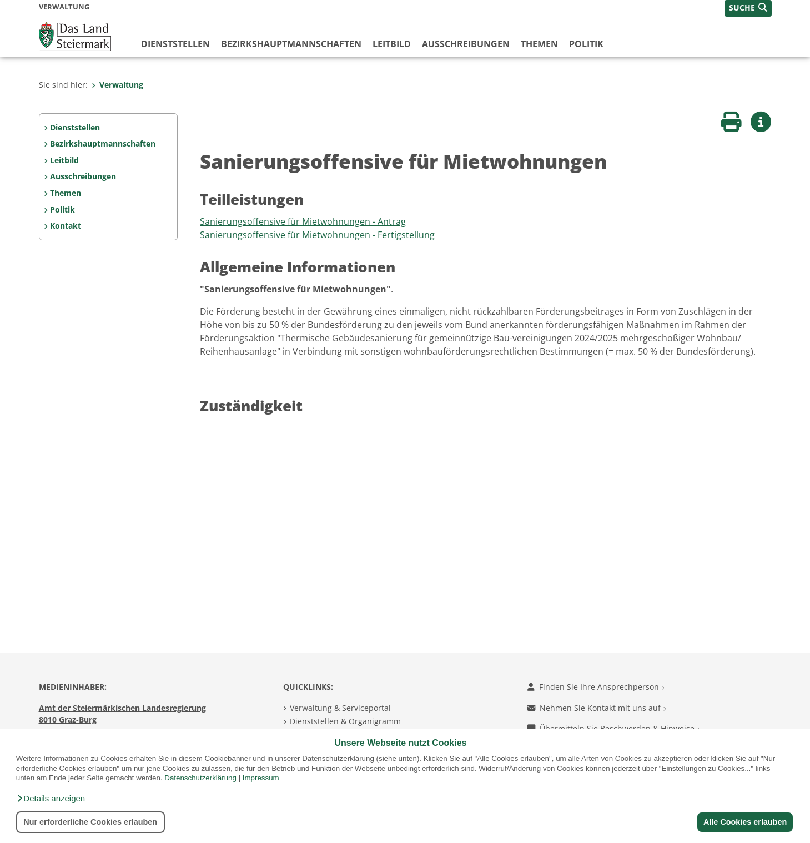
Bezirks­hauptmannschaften (291, 44)
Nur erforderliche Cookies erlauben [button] (90, 821)
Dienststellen (175, 44)
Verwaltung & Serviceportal (340, 708)
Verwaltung (117, 84)
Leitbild (392, 44)
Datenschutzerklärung (200, 778)
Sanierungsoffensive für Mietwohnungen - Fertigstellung (317, 235)
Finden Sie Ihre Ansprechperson (596, 687)
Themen (539, 44)
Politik (586, 44)
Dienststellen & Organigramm (345, 721)
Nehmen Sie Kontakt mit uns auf (596, 708)
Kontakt (65, 225)
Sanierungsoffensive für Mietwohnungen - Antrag (303, 221)
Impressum (261, 778)
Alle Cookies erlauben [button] (744, 821)
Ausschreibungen (466, 44)
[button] (50, 798)
